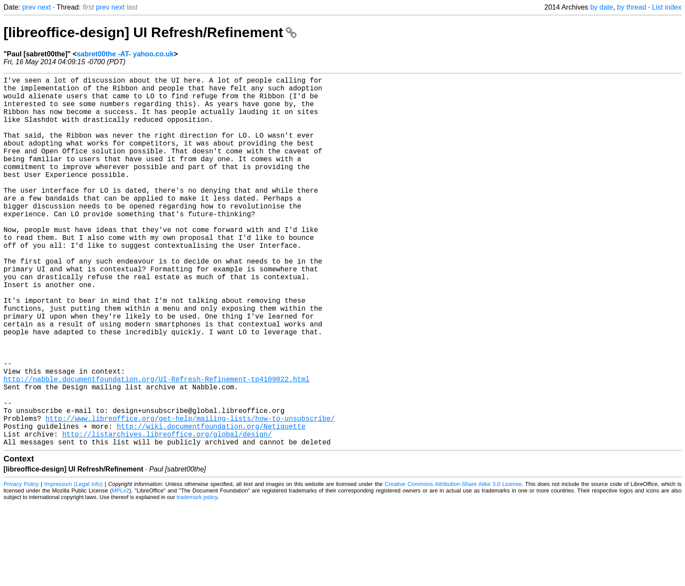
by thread (631, 7)
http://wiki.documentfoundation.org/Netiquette (211, 505)
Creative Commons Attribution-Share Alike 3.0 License (453, 566)
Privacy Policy (21, 566)
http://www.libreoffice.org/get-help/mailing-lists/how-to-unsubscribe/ (190, 495)
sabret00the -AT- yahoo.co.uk (125, 54)
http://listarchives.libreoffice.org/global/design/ (167, 514)
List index (667, 7)
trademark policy (196, 579)
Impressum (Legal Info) (73, 566)
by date (601, 7)
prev (29, 7)
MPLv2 (120, 572)
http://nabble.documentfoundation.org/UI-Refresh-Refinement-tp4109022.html (156, 447)
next (44, 7)
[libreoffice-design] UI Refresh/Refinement (150, 32)
